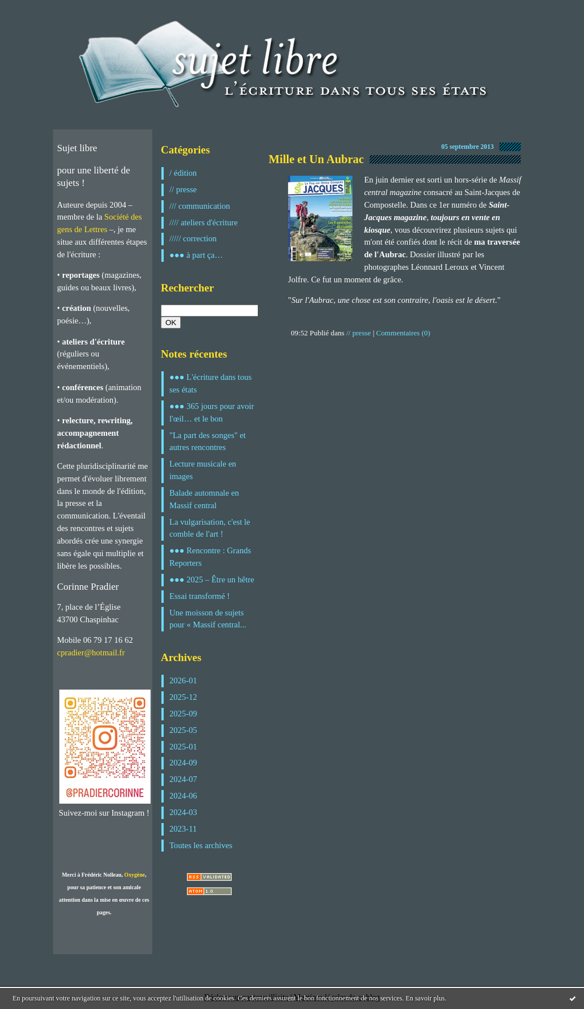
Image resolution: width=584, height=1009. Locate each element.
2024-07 (183, 779)
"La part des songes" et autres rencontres (207, 441)
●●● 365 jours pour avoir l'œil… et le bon (211, 412)
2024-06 (183, 795)
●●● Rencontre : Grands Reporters (210, 557)
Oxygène (134, 875)
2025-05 (183, 730)
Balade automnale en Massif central (204, 499)
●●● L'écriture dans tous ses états (210, 383)
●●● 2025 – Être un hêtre (211, 579)
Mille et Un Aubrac (316, 159)
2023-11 (183, 828)
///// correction (193, 238)
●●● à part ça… (196, 255)
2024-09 (183, 762)
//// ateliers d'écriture (203, 222)
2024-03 (183, 812)
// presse (183, 189)
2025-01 (183, 746)
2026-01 (183, 680)
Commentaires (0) (403, 333)
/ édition (183, 172)
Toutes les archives (200, 845)
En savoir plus (425, 998)
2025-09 (183, 713)
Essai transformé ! (199, 596)
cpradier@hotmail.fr (91, 652)
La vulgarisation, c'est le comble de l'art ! (209, 528)
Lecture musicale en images (202, 470)
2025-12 (183, 697)
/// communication (199, 205)
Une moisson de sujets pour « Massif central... (207, 619)
